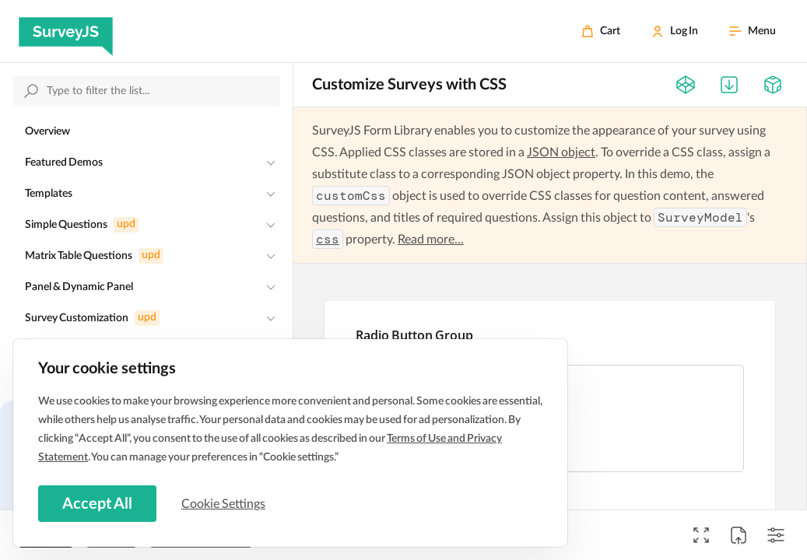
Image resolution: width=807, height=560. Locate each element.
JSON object (561, 152)
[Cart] (600, 31)
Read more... (431, 239)
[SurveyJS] (66, 31)
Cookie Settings (225, 503)
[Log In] (674, 31)
